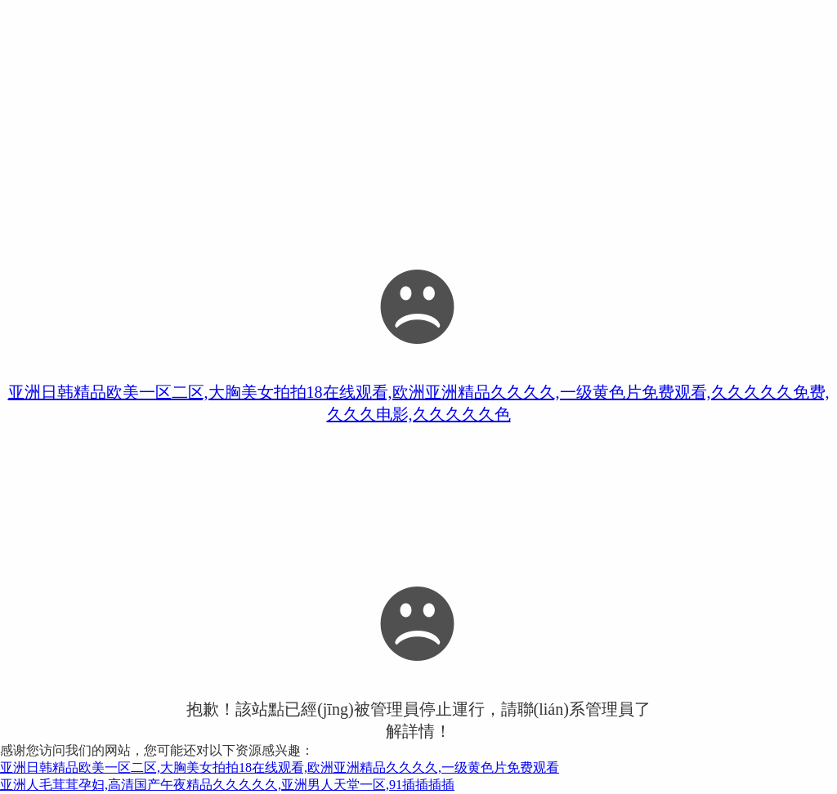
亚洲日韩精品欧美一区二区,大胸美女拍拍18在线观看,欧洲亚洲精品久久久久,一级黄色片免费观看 (279, 767)
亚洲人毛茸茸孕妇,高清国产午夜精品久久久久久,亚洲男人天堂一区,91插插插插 (227, 785)
